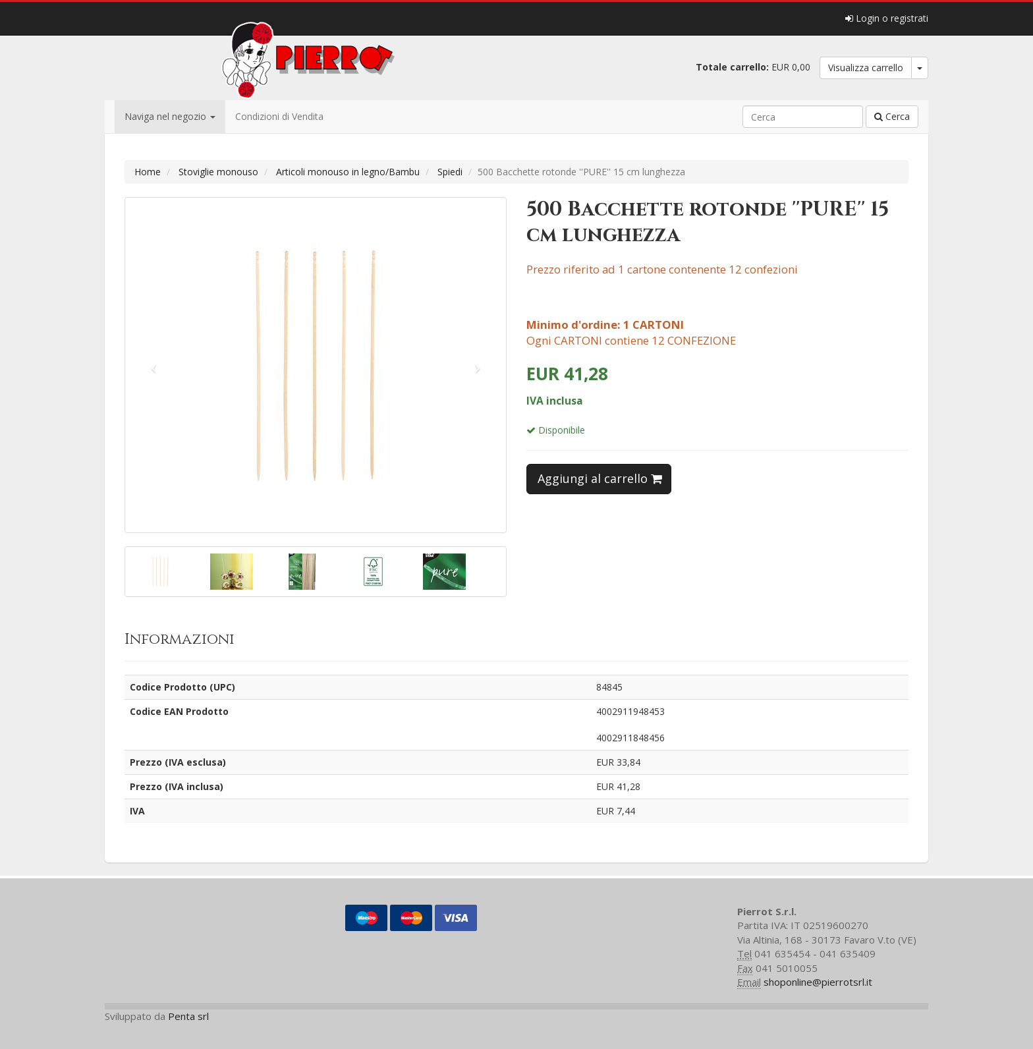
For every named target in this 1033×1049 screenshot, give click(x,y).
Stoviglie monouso (218, 171)
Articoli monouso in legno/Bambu (348, 171)
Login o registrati (886, 18)
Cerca (892, 116)
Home (147, 171)
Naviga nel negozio (170, 116)
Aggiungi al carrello (600, 478)
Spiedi (449, 171)
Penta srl (188, 1016)
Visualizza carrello (865, 67)
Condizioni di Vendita (279, 116)
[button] (153, 365)
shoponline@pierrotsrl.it (818, 981)
